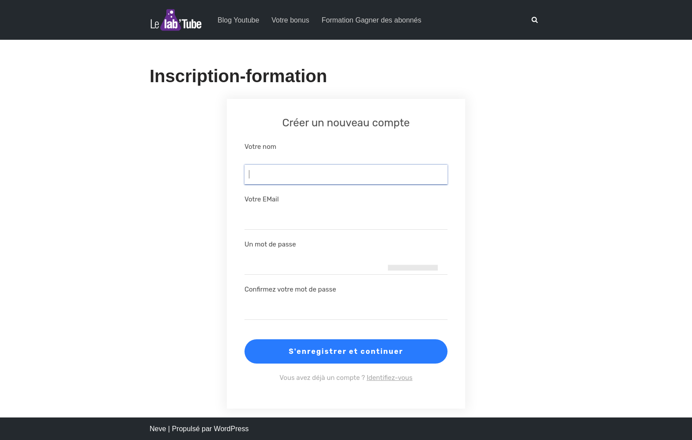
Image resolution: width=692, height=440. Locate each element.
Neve (158, 428)
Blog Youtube (238, 20)
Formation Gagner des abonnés (371, 20)
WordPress (231, 428)
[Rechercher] (534, 19)
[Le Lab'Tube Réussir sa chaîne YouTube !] (176, 20)
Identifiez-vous (390, 378)
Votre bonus (290, 20)
